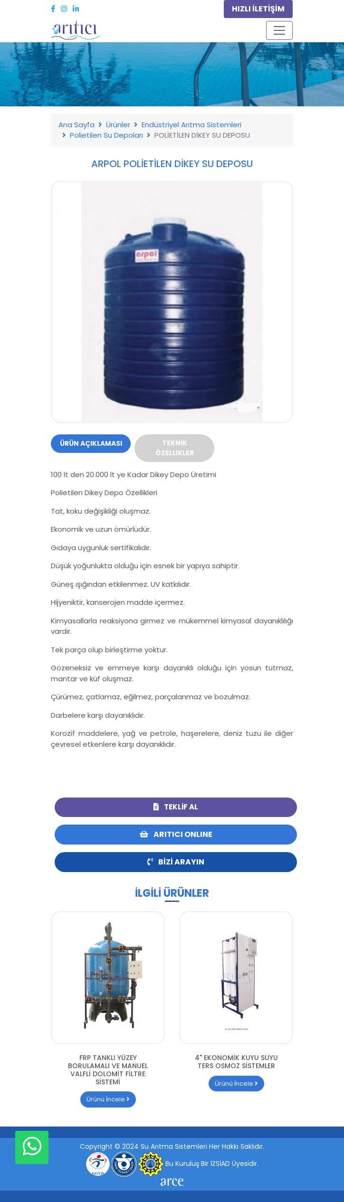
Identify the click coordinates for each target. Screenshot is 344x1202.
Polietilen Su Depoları (106, 135)
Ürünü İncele (108, 1099)
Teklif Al (175, 807)
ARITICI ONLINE (176, 834)
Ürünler (118, 125)
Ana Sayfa (76, 125)
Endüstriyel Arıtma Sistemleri (191, 125)
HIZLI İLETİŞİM (258, 8)
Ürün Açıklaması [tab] (91, 443)
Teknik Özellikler (174, 448)
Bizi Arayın (175, 861)
